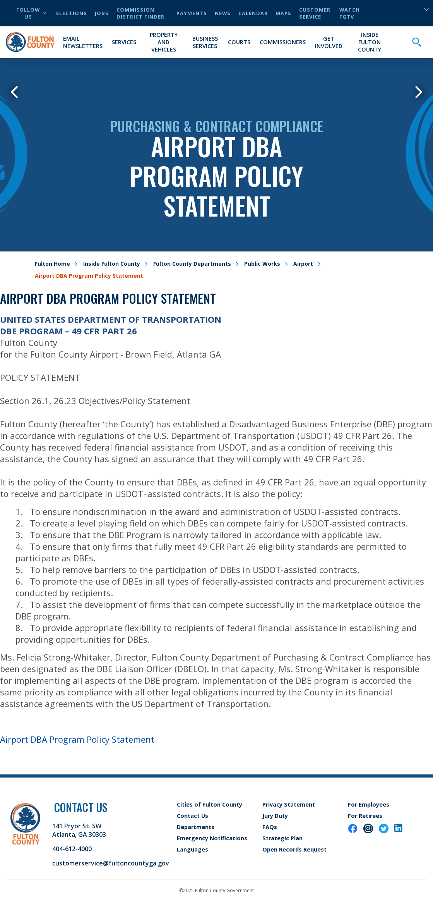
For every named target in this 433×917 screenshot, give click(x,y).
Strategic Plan (282, 838)
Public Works (262, 263)
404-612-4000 (72, 849)
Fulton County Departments (192, 263)
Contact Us (192, 815)
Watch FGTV (349, 13)
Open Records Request (294, 849)
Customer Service (314, 13)
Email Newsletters (83, 42)
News (223, 13)
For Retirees (365, 815)
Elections (71, 13)
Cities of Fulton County (209, 804)
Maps (283, 13)
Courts (239, 42)
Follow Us (31, 13)
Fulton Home (52, 263)
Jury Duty (275, 815)
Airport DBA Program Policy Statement (77, 739)
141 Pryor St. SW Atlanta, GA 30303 (79, 830)
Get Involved (328, 42)
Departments (195, 827)
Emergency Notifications (212, 838)
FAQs (269, 827)
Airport (303, 263)
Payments (191, 13)
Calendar (253, 13)
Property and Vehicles (164, 42)
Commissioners (283, 42)
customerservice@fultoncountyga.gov (110, 863)
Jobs (102, 13)
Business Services (205, 42)
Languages (192, 849)
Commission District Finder (140, 13)
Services (124, 42)
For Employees (368, 804)
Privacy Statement (288, 804)
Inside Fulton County (369, 42)
